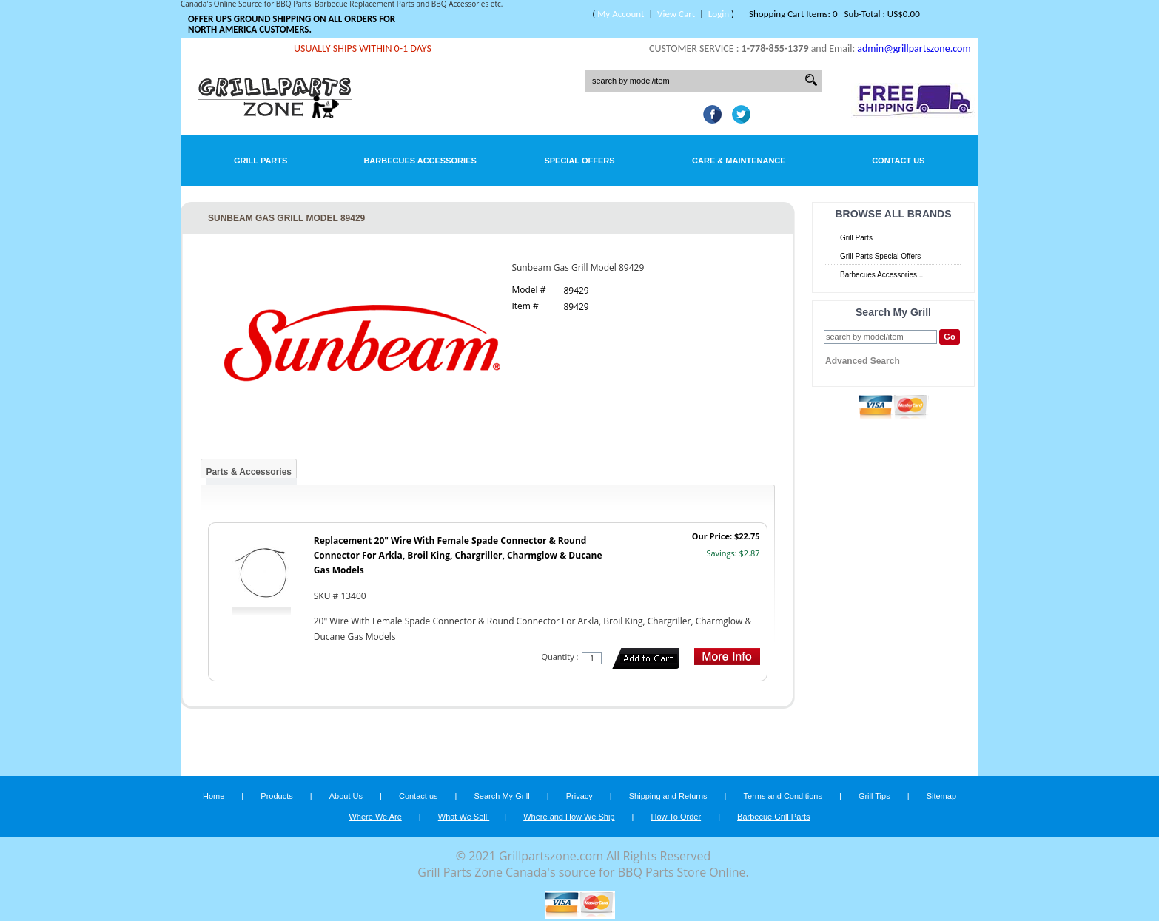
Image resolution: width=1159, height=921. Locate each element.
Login (718, 13)
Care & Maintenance (739, 160)
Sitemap (941, 796)
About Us (346, 796)
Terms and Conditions (783, 796)
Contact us (418, 796)
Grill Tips (874, 796)
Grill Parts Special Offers (880, 256)
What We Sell (464, 816)
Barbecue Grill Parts (773, 816)
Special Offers (579, 160)
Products (276, 796)
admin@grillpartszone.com (913, 48)
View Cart (676, 13)
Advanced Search (862, 361)
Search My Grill (502, 796)
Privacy (579, 796)
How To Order (676, 816)
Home (213, 796)
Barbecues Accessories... (881, 275)
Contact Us (898, 160)
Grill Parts (260, 160)
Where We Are (375, 816)
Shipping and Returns (668, 796)
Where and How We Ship (568, 816)
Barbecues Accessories (419, 160)
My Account (620, 13)
